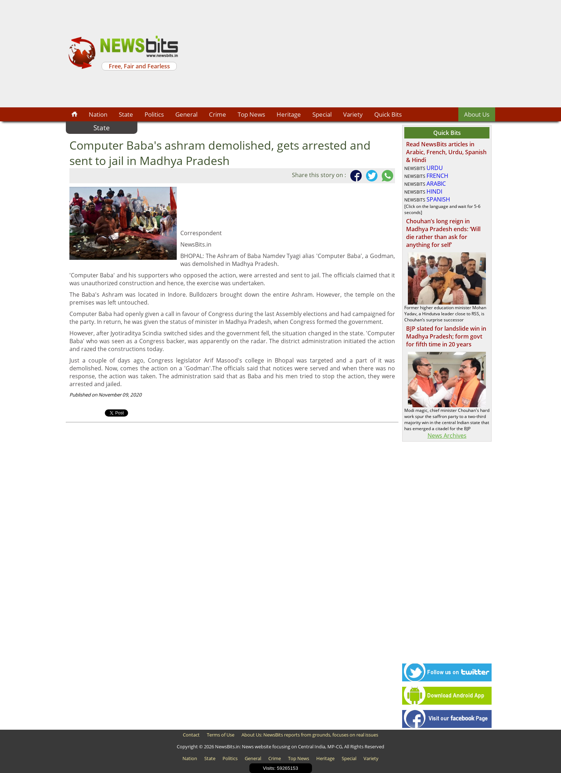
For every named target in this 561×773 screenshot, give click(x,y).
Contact (191, 734)
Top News (251, 114)
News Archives (447, 435)
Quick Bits (388, 114)
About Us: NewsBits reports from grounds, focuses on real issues (310, 734)
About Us (476, 114)
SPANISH (438, 199)
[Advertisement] (338, 54)
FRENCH (437, 176)
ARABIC (436, 184)
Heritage (289, 114)
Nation (98, 114)
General (186, 114)
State (126, 114)
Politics (154, 114)
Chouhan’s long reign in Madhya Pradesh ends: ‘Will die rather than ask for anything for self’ (443, 233)
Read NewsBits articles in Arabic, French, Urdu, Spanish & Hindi (446, 152)
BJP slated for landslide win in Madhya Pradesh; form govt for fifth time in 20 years (446, 336)
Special (322, 114)
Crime (217, 114)
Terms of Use (220, 734)
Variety (353, 114)
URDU (434, 168)
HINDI (434, 191)
